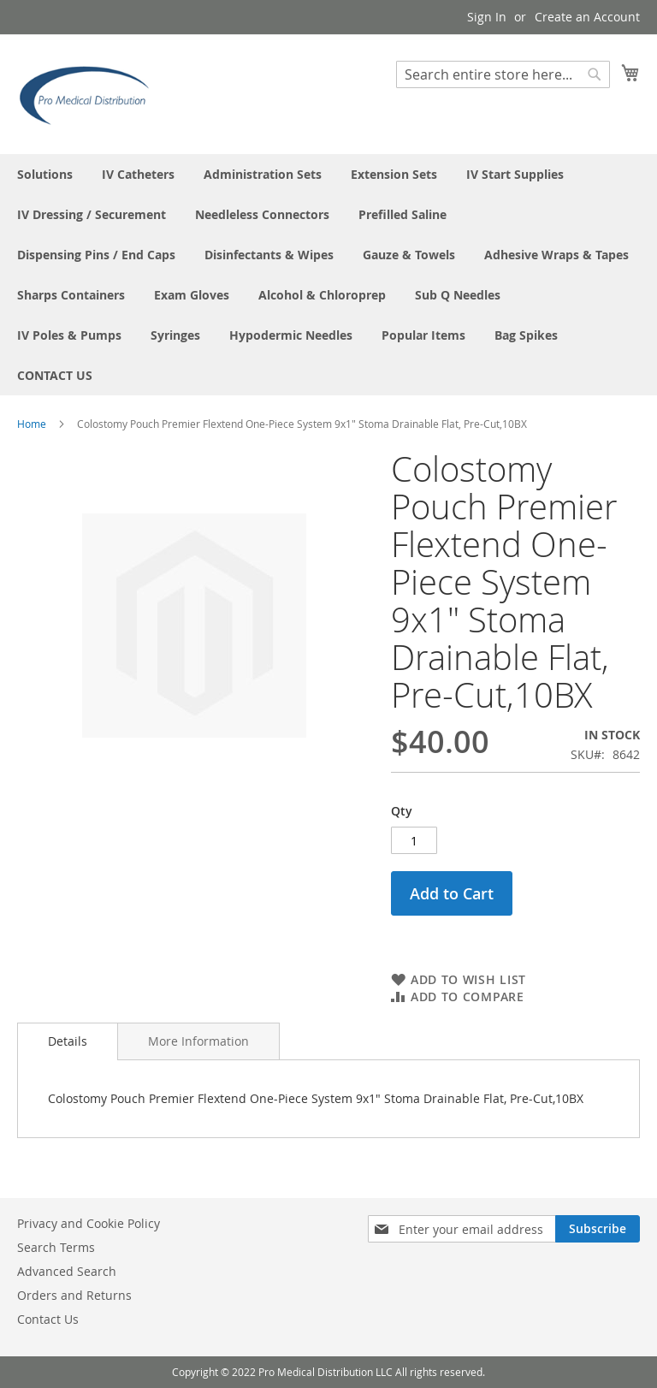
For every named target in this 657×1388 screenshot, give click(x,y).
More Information (198, 1041)
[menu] (328, 274)
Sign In (486, 17)
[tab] (67, 1041)
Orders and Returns (74, 1295)
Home (31, 423)
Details (67, 1041)
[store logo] (90, 93)
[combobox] (503, 74)
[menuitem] (45, 174)
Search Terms (56, 1247)
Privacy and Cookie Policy (88, 1223)
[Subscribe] (597, 1229)
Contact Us (48, 1319)
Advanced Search (66, 1271)
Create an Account (587, 17)
